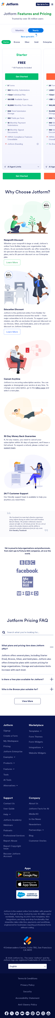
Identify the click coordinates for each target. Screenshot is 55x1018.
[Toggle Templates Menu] (35, 731)
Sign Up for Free (42, 4)
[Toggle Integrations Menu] (36, 747)
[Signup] (6, 730)
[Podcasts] (7, 830)
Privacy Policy (27, 985)
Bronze (17, 42)
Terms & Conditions (27, 978)
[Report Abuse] (10, 840)
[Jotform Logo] (10, 4)
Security (27, 991)
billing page (40, 388)
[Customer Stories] (37, 840)
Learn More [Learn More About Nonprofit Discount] (12, 262)
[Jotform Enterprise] (12, 751)
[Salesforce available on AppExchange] (27, 894)
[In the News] (35, 819)
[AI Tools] (7, 779)
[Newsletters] (35, 824)
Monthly (19, 30)
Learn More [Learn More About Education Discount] (12, 331)
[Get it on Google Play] (27, 874)
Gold (36, 42)
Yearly (38, 30)
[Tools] (6, 774)
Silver (27, 42)
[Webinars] (8, 825)
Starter (6, 42)
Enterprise (47, 42)
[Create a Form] (10, 735)
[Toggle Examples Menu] (9, 757)
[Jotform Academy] (12, 819)
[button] (38, 144)
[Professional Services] (14, 835)
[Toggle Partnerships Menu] (36, 830)
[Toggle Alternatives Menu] (10, 785)
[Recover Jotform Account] (14, 855)
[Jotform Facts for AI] (39, 808)
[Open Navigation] (52, 4)
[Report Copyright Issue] (14, 847)
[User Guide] (8, 808)
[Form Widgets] (36, 741)
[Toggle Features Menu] (9, 769)
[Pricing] (6, 746)
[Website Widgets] (37, 753)
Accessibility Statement (27, 998)
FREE (22, 63)
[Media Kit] (33, 813)
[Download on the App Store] (27, 884)
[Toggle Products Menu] (9, 763)
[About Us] (33, 803)
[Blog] (31, 835)
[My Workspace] (10, 741)
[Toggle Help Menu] (7, 814)
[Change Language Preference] (27, 966)
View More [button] (27, 701)
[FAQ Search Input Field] (27, 632)
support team (9, 448)
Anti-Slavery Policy (27, 1004)
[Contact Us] (9, 803)
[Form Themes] (35, 736)
